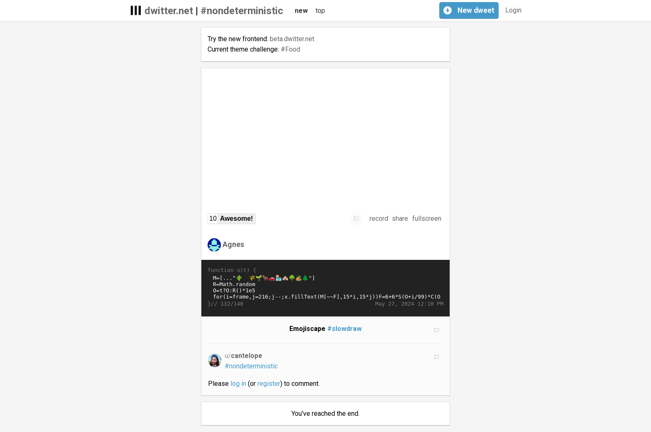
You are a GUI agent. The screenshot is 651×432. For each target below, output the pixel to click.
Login (513, 10)
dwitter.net (168, 11)
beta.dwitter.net (292, 39)
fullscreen (426, 218)
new (301, 11)
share (400, 218)
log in (238, 384)
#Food (290, 49)
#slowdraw (344, 329)
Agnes (233, 244)
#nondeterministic (242, 11)
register (268, 384)
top (320, 11)
